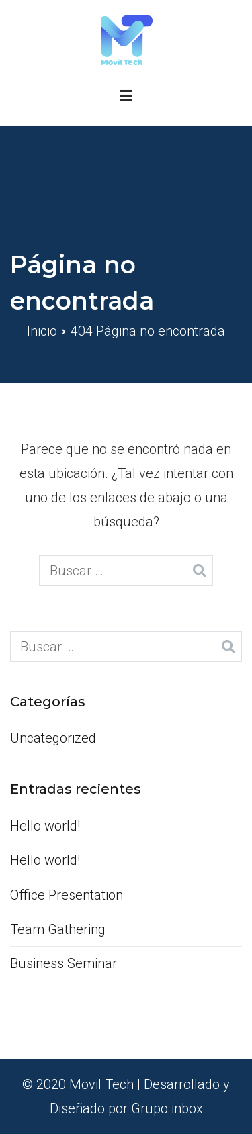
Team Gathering (58, 929)
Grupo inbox (167, 1108)
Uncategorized (53, 738)
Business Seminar (63, 963)
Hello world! (45, 826)
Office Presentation (66, 895)
